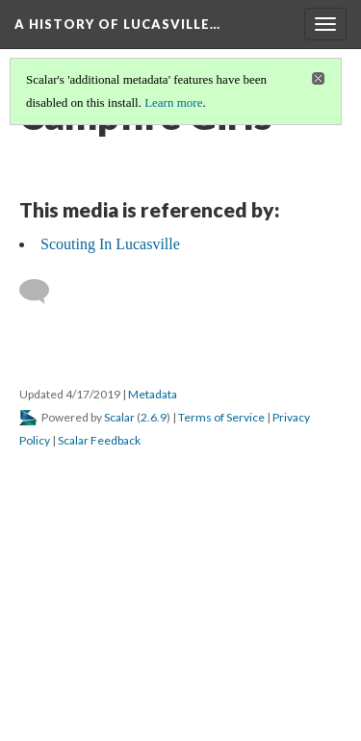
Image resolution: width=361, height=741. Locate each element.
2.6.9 (154, 417)
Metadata (152, 394)
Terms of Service (221, 417)
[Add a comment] (42, 291)
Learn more (173, 102)
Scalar (119, 417)
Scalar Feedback (99, 440)
